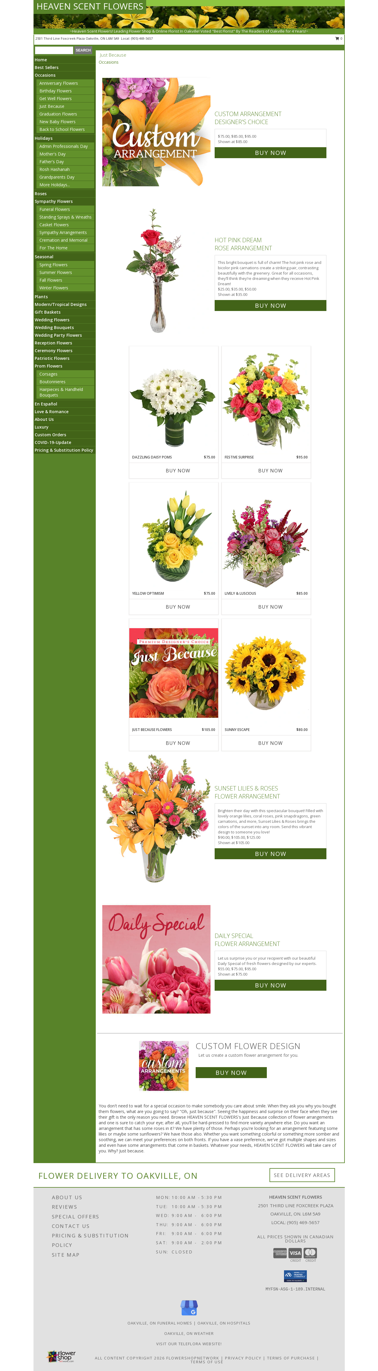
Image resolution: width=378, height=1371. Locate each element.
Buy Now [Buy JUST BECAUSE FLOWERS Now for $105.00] (178, 743)
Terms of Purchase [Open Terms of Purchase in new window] (291, 1358)
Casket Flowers (54, 224)
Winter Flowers (53, 288)
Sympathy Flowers (54, 201)
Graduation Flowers (58, 114)
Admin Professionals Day (63, 146)
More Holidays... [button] (54, 184)
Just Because (51, 106)
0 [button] (339, 38)
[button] (295, 1276)
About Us (44, 419)
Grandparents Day (56, 177)
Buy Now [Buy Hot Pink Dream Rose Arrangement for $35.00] (270, 306)
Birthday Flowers (55, 91)
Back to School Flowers (62, 129)
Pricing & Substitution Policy (64, 450)
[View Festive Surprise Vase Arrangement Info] (266, 400)
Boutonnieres (52, 381)
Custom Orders (50, 434)
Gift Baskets (47, 312)
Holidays (43, 138)
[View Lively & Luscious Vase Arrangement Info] (266, 536)
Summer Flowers (55, 272)
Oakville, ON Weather (189, 1333)
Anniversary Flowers (58, 83)
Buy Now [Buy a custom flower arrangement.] (231, 1073)
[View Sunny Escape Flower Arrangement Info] (266, 673)
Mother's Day (52, 154)
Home (41, 59)
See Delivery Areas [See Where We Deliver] (302, 1175)
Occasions (45, 75)
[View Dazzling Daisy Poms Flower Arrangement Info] (173, 400)
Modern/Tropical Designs (61, 304)
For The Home (53, 248)
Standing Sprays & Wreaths (65, 217)
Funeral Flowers (54, 209)
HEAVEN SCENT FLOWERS (89, 6)
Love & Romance (51, 411)
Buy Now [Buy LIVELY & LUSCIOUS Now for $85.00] (270, 607)
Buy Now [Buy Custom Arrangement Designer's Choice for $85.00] (270, 153)
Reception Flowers (53, 343)
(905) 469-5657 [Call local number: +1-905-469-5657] (142, 38)
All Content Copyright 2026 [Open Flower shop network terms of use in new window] (130, 1358)
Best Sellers (46, 67)
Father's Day (51, 161)
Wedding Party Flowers (58, 335)
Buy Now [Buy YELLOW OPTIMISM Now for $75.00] (178, 607)
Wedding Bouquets (54, 327)
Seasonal (44, 256)
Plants (41, 296)
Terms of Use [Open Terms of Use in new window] (207, 1361)
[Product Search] (54, 50)
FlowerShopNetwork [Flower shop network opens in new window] (192, 1358)
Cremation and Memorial (63, 240)
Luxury (42, 427)
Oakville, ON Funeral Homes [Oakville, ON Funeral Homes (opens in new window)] (159, 1323)
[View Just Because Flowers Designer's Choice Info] (173, 673)
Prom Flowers (48, 366)
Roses (41, 193)
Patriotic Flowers (52, 358)
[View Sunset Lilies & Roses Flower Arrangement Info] (157, 819)
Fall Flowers (50, 280)
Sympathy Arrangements (63, 232)
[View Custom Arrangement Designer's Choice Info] (157, 132)
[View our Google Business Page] (189, 1316)
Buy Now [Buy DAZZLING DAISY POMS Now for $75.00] (178, 470)
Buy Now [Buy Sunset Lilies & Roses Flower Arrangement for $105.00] (270, 854)
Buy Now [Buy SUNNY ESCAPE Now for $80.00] (270, 743)
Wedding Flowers (52, 320)
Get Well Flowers (55, 98)
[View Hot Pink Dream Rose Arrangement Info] (157, 271)
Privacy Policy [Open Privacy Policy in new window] (243, 1358)
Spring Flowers (53, 264)
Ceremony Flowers (53, 350)
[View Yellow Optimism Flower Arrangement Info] (173, 537)
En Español (46, 404)
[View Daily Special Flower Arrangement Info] (157, 959)
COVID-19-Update (53, 442)
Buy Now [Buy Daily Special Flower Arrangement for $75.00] (270, 985)
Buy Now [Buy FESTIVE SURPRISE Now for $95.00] (270, 470)
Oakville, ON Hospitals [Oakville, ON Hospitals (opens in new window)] (224, 1323)
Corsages (48, 374)
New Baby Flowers (57, 121)
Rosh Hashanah (54, 169)
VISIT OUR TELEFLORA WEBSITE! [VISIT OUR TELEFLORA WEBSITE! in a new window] (189, 1343)
